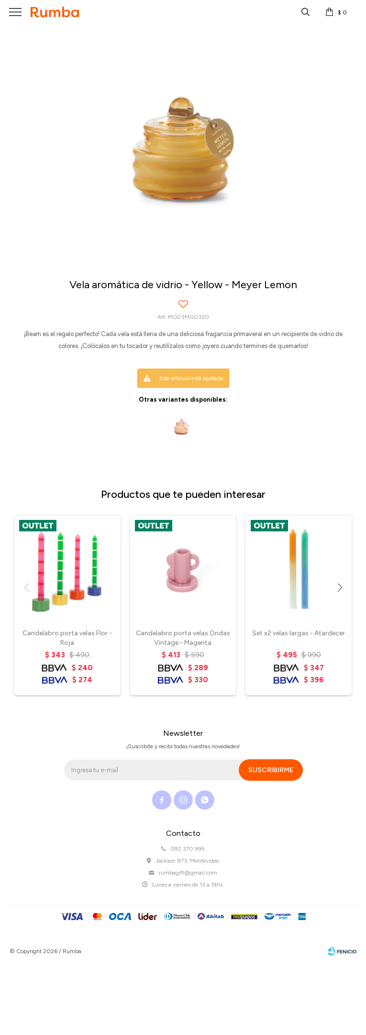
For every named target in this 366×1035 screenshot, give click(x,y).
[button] (340, 587)
